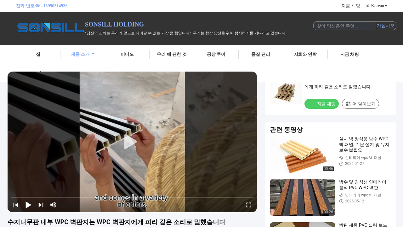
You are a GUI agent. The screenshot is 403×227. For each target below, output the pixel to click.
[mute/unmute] (53, 204)
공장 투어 (216, 54)
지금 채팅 (350, 5)
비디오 (127, 54)
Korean (379, 5)
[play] (132, 142)
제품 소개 (82, 54)
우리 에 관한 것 (172, 54)
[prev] (15, 204)
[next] (41, 204)
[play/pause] (28, 204)
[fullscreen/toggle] (248, 204)
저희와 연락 (305, 54)
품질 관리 (260, 54)
